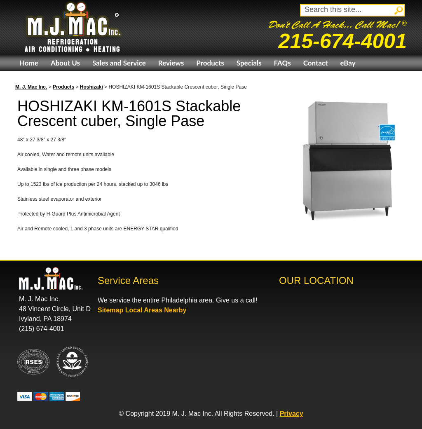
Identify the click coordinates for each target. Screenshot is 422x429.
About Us (65, 63)
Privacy (291, 413)
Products (210, 63)
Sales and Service (119, 63)
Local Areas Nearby (156, 310)
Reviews (171, 63)
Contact (315, 63)
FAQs (282, 63)
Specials (249, 63)
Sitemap (110, 310)
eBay (347, 63)
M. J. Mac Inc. (31, 87)
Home (28, 63)
